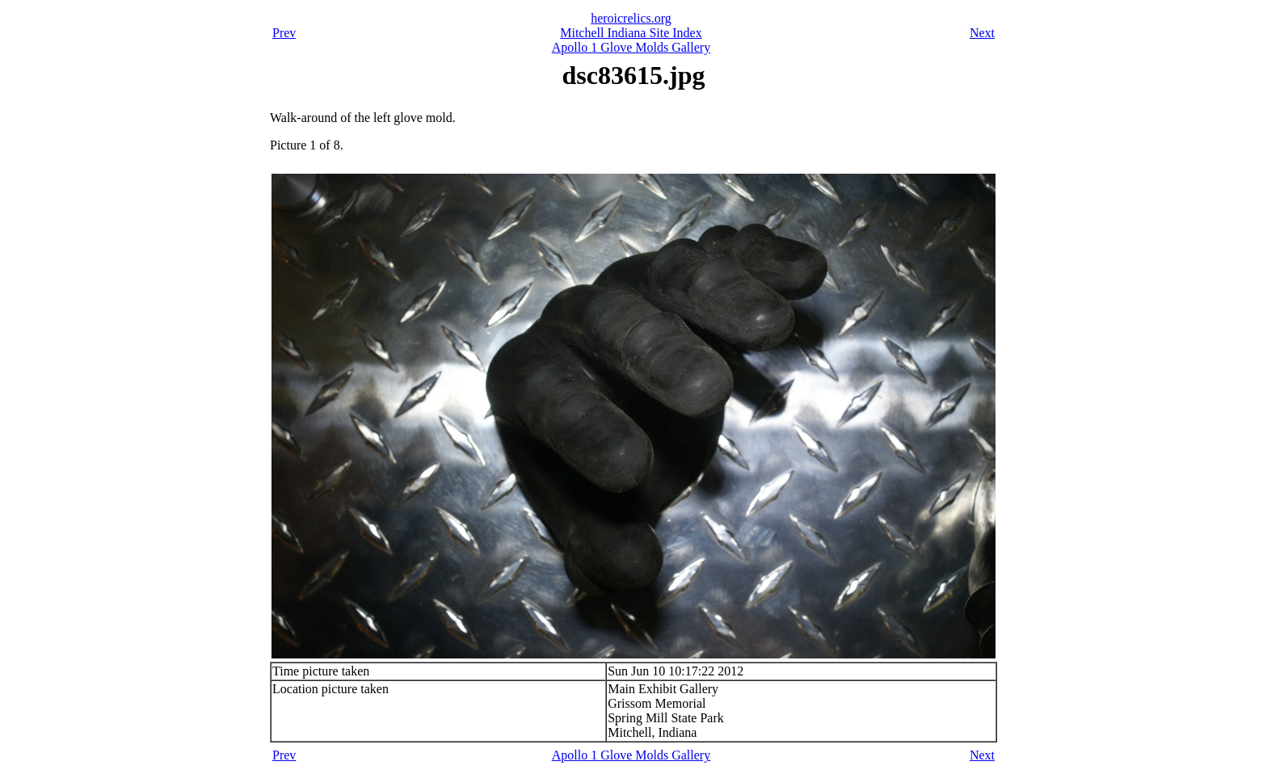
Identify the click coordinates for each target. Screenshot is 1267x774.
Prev (284, 33)
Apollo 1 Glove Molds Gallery (631, 47)
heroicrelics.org (631, 18)
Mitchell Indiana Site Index (631, 33)
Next (982, 33)
